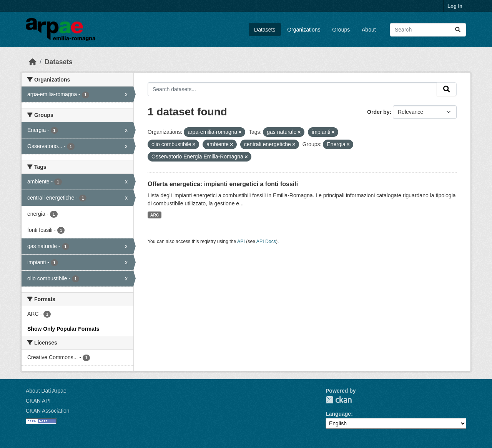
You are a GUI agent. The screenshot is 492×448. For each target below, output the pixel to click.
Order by (378, 112)
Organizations (303, 30)
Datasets (264, 30)
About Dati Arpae (46, 391)
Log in (454, 6)
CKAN (339, 400)
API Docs (266, 241)
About (369, 30)
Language (338, 414)
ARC (154, 215)
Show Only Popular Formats (63, 329)
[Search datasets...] (428, 30)
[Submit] (457, 30)
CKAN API (38, 401)
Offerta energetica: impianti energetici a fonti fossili (223, 184)
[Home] (33, 62)
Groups (341, 30)
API (241, 241)
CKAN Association (48, 411)
